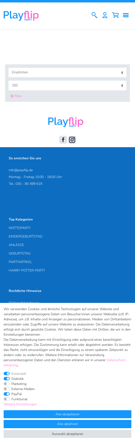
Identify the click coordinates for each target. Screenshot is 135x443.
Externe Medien (23, 389)
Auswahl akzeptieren (67, 434)
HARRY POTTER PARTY (27, 270)
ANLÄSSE (16, 245)
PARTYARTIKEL (20, 262)
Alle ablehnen (67, 424)
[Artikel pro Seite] (67, 85)
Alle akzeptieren (67, 414)
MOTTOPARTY (20, 228)
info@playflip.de (21, 170)
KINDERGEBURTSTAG (25, 236)
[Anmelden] (105, 15)
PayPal (16, 394)
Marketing (18, 384)
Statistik (17, 378)
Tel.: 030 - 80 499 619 (25, 183)
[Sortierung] (67, 72)
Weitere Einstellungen (20, 404)
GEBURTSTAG (20, 253)
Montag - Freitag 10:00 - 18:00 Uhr (35, 177)
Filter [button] (16, 96)
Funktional (19, 399)
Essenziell (18, 373)
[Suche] (94, 15)
